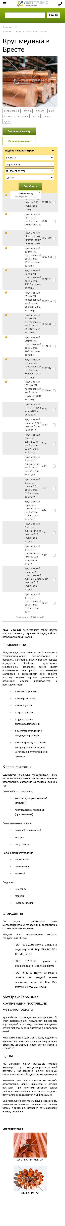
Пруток (18, 31)
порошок (23, 116)
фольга (40, 110)
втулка (28, 110)
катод (36, 116)
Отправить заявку (19, 131)
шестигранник (12, 110)
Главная (7, 27)
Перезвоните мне (19, 140)
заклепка (9, 116)
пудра (7, 121)
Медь (17, 27)
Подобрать (30, 186)
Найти (53, 15)
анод (51, 110)
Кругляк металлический (36, 31)
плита (47, 116)
